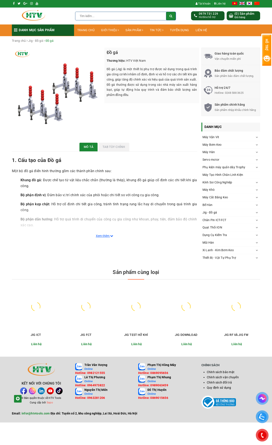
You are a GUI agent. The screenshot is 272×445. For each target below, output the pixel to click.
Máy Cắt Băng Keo (215, 197)
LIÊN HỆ (201, 30)
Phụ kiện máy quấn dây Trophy (223, 167)
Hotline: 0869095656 (153, 373)
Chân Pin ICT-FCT (214, 220)
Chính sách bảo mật (221, 372)
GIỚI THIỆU (110, 30)
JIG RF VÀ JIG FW (236, 335)
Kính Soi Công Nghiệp (217, 182)
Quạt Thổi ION (212, 227)
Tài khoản (203, 3)
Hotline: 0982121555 (90, 373)
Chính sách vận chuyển (223, 377)
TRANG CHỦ (86, 30)
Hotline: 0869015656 (153, 398)
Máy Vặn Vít (210, 137)
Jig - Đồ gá (209, 212)
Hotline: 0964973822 (90, 385)
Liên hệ (220, 3)
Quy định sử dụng (219, 387)
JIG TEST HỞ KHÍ (136, 335)
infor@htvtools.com (36, 413)
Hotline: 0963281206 (90, 398)
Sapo (50, 402)
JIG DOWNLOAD (186, 335)
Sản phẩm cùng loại (136, 272)
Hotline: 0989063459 (153, 385)
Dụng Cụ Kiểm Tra (214, 235)
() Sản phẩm (244, 15)
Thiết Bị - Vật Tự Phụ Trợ (219, 257)
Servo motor (211, 159)
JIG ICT (36, 335)
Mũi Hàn (208, 242)
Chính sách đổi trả (219, 382)
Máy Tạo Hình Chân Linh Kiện (222, 174)
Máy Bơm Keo (212, 144)
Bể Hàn (207, 205)
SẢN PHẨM (134, 30)
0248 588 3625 (234, 92)
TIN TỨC (157, 30)
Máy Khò (208, 189)
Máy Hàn (208, 152)
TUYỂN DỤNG (179, 30)
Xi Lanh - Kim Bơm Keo (218, 250)
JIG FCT (86, 335)
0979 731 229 (208, 13)
